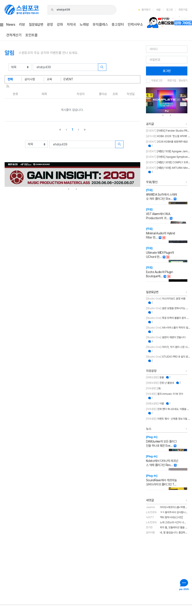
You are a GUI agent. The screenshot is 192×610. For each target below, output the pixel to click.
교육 (49, 79)
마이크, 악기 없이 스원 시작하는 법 (168, 347)
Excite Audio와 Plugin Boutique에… (159, 272)
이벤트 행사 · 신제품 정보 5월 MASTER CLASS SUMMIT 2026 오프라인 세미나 (168, 418)
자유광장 (151, 371)
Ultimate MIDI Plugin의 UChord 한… (160, 252)
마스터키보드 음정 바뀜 (165, 298)
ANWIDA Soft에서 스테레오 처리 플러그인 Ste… (161, 194)
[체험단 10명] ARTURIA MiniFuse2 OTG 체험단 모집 (168, 167)
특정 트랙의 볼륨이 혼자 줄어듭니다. (168, 318)
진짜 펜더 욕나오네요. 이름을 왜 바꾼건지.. (168, 409)
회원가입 (183, 9)
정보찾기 (183, 80)
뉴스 (148, 428)
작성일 (131, 94)
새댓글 (150, 500)
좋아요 (103, 94)
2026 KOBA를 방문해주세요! (167, 141)
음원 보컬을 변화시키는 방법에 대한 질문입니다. (168, 308)
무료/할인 (152, 182)
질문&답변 (152, 292)
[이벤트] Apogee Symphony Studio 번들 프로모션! (168, 156)
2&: (153, 388)
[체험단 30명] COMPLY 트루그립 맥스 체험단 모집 (168, 162)
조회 (115, 94)
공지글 (150, 124)
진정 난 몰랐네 (160, 382)
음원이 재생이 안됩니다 (165, 337)
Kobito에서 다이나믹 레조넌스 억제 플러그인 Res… (162, 461)
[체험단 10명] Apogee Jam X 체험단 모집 (168, 151)
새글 (158, 9)
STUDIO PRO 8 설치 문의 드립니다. (168, 356)
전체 (10, 79)
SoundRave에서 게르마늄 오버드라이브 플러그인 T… (161, 480)
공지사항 (29, 79)
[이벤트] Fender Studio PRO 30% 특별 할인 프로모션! (168, 130)
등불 (155, 377)
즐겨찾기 (144, 9)
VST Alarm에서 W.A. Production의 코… (158, 214)
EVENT (68, 79)
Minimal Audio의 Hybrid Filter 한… (160, 233)
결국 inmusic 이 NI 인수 (164, 393)
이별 (155, 403)
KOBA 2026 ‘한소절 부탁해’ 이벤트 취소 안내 (168, 136)
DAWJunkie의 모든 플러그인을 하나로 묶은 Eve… (161, 441)
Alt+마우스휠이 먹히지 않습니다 (168, 327)
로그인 (169, 9)
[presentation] (68, 189)
